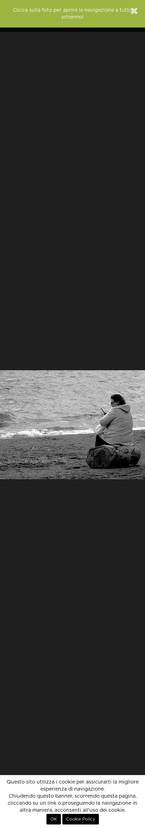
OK (53, 819)
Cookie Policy (80, 819)
